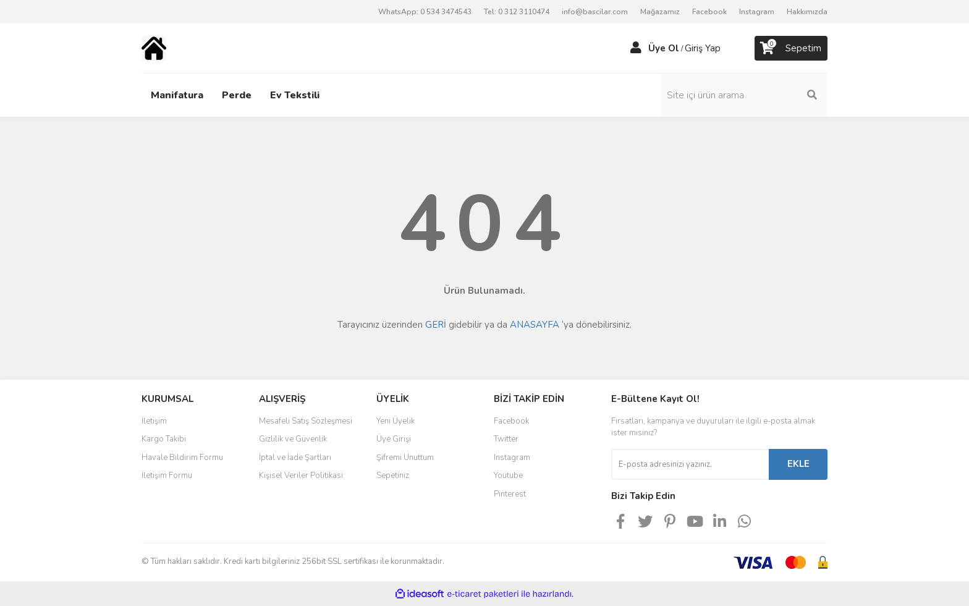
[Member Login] (635, 48)
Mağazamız (660, 12)
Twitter (506, 439)
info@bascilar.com (595, 12)
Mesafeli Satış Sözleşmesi (305, 421)
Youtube (508, 475)
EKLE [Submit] (798, 464)
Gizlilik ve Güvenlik (293, 439)
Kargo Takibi (164, 439)
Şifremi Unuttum (405, 457)
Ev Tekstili (294, 95)
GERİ (435, 324)
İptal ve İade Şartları (295, 457)
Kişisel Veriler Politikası (301, 475)
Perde (237, 95)
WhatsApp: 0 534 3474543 (425, 12)
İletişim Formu (167, 475)
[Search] (744, 95)
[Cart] (791, 48)
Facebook (709, 12)
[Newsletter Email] (690, 464)
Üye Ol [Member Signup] (663, 48)
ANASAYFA (534, 324)
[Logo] (154, 48)
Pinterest (510, 494)
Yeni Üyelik (395, 421)
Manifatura (177, 95)
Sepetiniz (392, 475)
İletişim (154, 421)
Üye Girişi (393, 439)
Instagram (756, 12)
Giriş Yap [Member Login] (703, 48)
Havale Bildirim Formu (182, 457)
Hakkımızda (807, 12)
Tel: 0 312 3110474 (516, 12)
